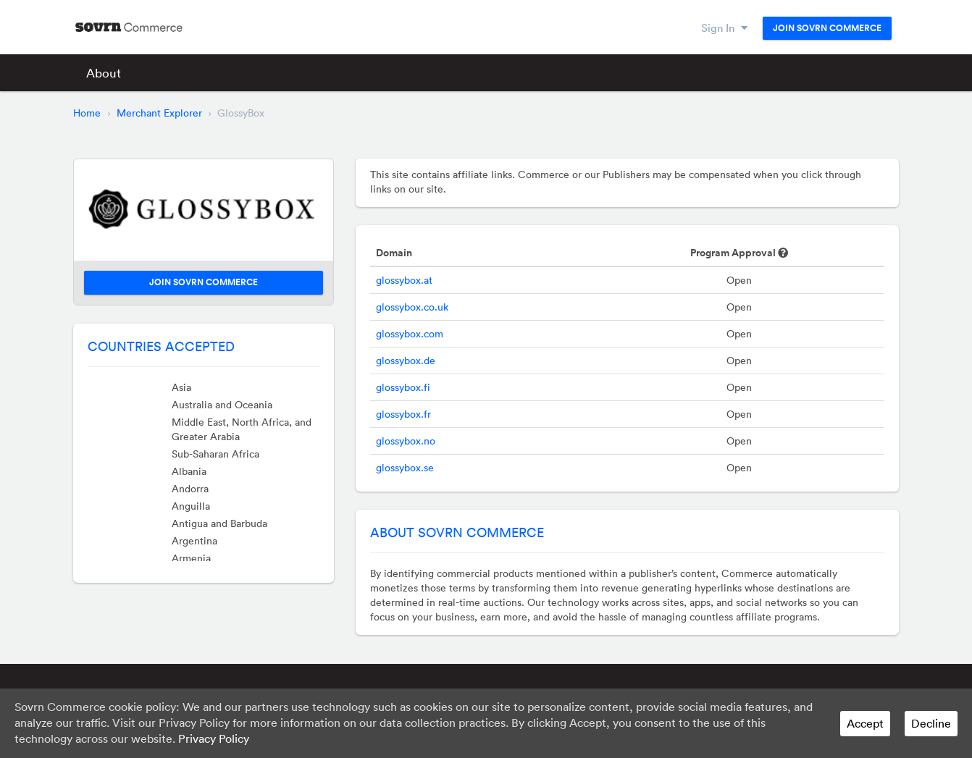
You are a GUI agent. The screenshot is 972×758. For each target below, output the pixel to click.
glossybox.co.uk (412, 306)
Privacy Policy (213, 738)
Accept (865, 723)
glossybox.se (405, 467)
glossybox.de (405, 360)
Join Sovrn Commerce (827, 28)
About (103, 72)
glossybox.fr (403, 414)
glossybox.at (404, 280)
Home (87, 112)
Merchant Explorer (159, 112)
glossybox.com (409, 333)
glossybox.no (405, 440)
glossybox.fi (403, 387)
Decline (931, 723)
